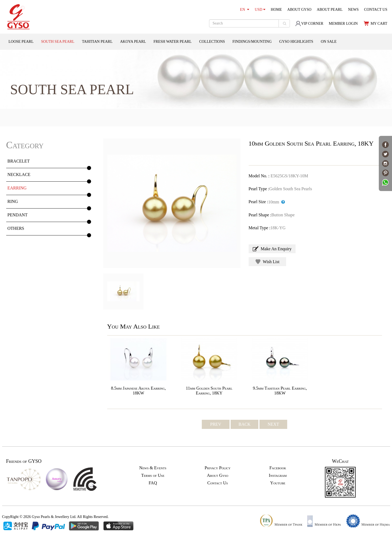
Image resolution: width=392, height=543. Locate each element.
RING (13, 201)
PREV (215, 424)
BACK (244, 424)
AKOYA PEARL (133, 42)
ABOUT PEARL (330, 10)
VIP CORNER (309, 24)
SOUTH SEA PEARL (57, 42)
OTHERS (16, 228)
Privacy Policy (217, 468)
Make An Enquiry (272, 248)
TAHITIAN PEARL (97, 42)
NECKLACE (19, 174)
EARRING (17, 188)
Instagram (278, 475)
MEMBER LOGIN (343, 24)
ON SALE (329, 42)
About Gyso (217, 475)
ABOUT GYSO (299, 10)
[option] (172, 203)
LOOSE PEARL (21, 42)
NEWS (353, 10)
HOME (276, 10)
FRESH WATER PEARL (173, 42)
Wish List (267, 261)
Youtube (277, 483)
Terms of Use (152, 475)
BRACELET (19, 161)
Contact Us (217, 483)
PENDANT (18, 215)
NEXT (273, 424)
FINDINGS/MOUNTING (252, 42)
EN (244, 10)
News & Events (152, 468)
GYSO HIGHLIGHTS (296, 42)
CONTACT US (375, 10)
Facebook (277, 468)
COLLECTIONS (212, 42)
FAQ (153, 483)
